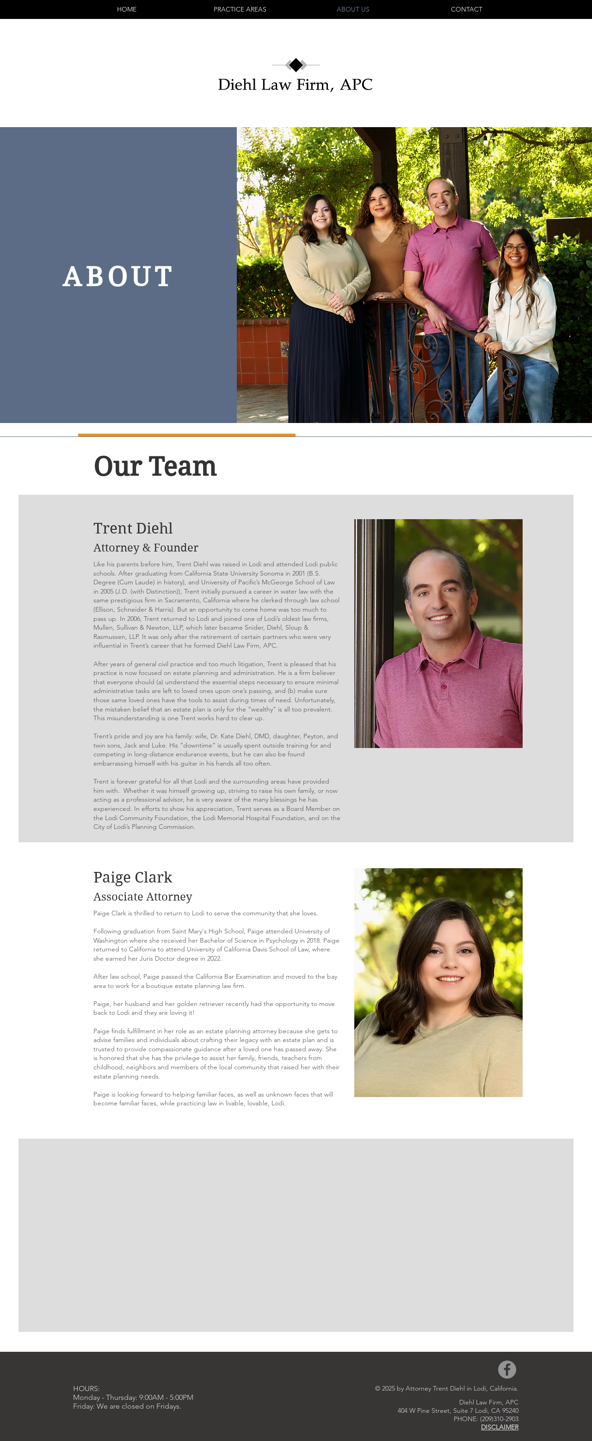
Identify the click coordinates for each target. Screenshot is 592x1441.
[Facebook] (507, 1370)
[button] (239, 9)
